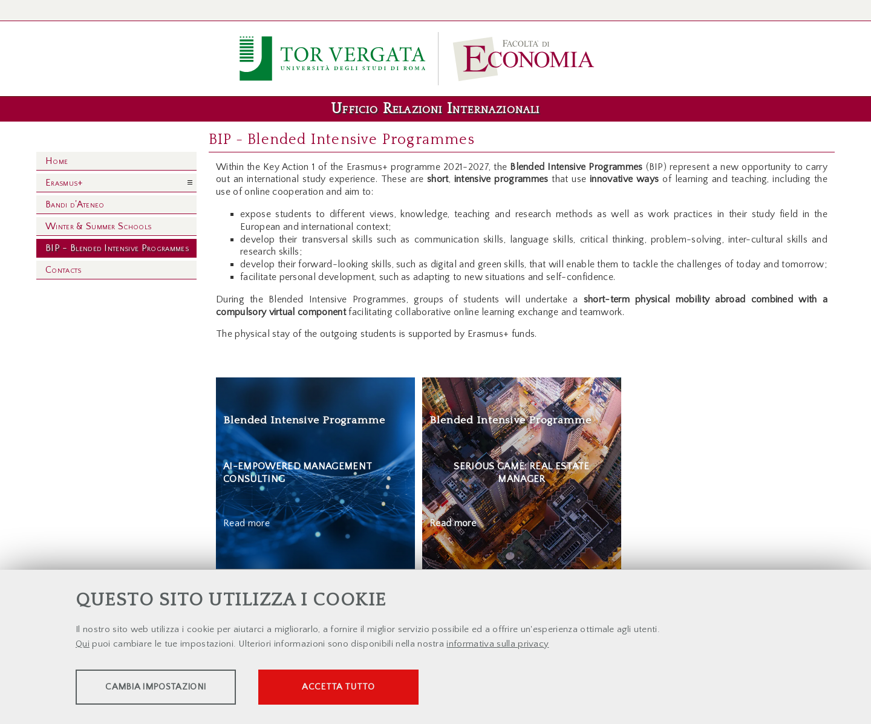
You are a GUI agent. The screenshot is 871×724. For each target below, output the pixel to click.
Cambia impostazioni (170, 688)
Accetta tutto (388, 688)
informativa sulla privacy (497, 645)
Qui (83, 645)
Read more (246, 523)
